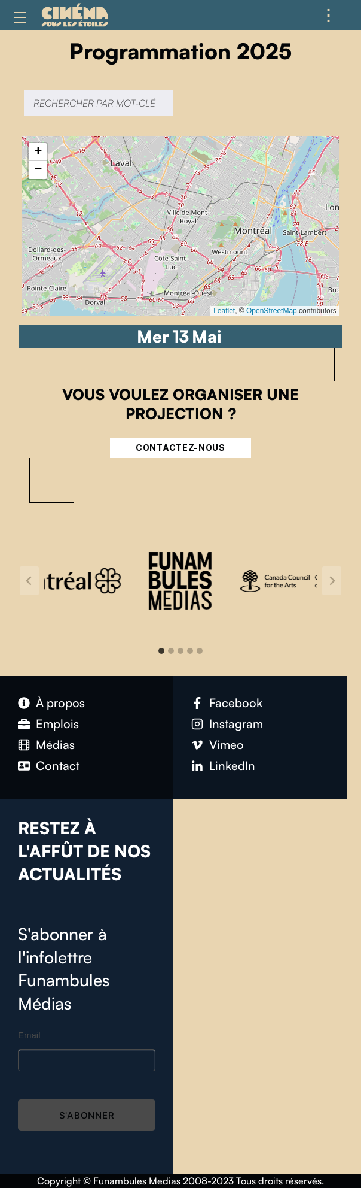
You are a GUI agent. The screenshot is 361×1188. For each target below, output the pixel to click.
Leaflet (224, 311)
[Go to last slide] (29, 580)
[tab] (161, 651)
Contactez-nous (180, 448)
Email (29, 1035)
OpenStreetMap (271, 311)
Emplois (57, 723)
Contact (57, 765)
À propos (60, 702)
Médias (55, 744)
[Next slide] (331, 580)
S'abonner (87, 1115)
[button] (38, 152)
